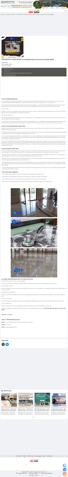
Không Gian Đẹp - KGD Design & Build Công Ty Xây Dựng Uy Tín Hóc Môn (9, 410)
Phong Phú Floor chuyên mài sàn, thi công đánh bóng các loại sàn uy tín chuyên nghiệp (35, 14)
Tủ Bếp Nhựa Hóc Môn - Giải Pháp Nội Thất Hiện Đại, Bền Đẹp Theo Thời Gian (58, 410)
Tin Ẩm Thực (30, 456)
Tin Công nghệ (37, 456)
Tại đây (9, 314)
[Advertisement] (34, 25)
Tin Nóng (24, 456)
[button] (33, 417)
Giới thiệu (31, 475)
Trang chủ (3, 14)
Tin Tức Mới (18, 456)
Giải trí (43, 456)
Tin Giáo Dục (49, 456)
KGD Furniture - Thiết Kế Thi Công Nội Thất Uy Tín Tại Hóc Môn (25, 410)
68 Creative (44, 471)
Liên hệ (37, 475)
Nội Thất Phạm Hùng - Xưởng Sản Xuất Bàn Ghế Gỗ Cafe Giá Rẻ (42, 410)
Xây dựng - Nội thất (10, 14)
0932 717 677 (7, 71)
